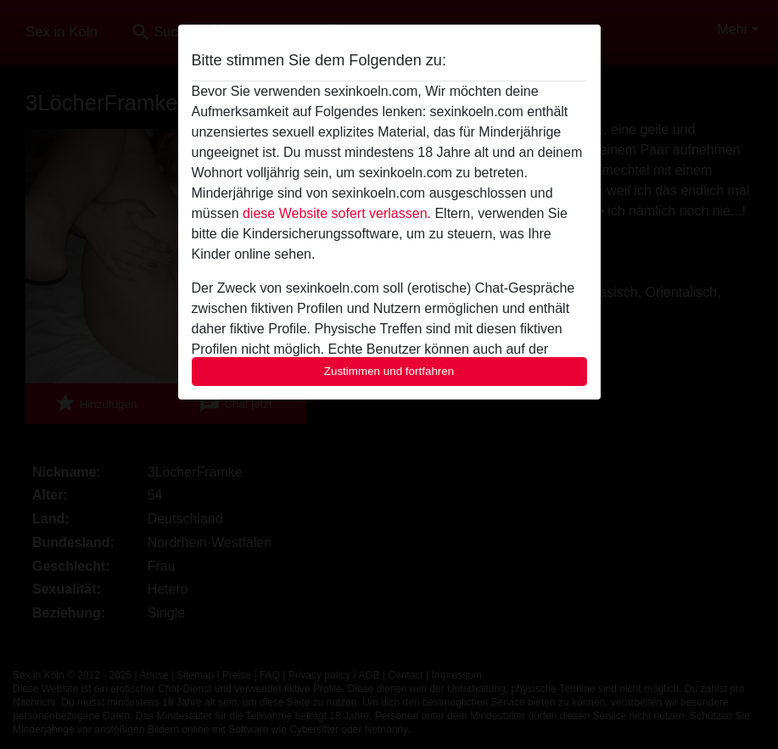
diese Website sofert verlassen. (337, 213)
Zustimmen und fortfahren (389, 371)
